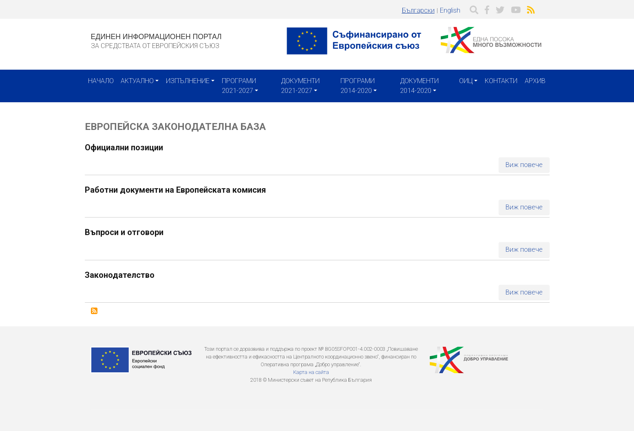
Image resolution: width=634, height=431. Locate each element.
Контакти (501, 81)
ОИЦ (466, 81)
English (450, 10)
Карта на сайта (311, 372)
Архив (535, 81)
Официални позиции (124, 147)
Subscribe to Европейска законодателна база (94, 311)
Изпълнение (188, 81)
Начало (101, 81)
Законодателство (120, 275)
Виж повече (524, 165)
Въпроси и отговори (124, 232)
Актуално (137, 81)
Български (418, 10)
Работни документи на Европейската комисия (175, 190)
